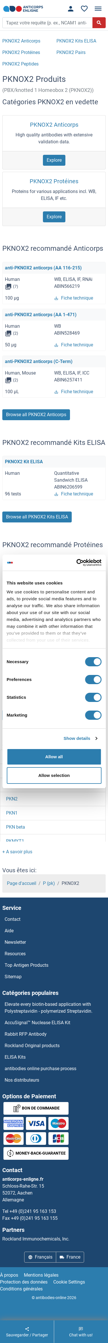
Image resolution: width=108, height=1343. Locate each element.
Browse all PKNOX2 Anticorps (36, 414)
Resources (15, 953)
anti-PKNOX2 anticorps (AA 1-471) (41, 314)
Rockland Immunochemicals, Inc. (35, 1239)
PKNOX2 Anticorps (54, 124)
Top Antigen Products (26, 965)
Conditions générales (21, 1289)
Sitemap (13, 976)
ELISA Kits (15, 1057)
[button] (17, 851)
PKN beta (15, 827)
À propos (9, 1275)
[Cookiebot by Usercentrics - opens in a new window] (76, 562)
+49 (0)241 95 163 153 (33, 1211)
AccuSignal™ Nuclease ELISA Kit (37, 1022)
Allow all (54, 756)
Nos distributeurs (22, 1080)
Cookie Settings (69, 1282)
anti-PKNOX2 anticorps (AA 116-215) (43, 268)
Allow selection (54, 775)
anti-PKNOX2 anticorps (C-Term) (39, 361)
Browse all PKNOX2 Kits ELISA (37, 517)
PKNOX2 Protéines (54, 181)
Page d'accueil (21, 883)
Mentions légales (41, 1275)
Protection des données (24, 1282)
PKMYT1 (15, 841)
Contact (12, 919)
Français (40, 1257)
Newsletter (15, 942)
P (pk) (49, 883)
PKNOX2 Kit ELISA (24, 461)
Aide (9, 930)
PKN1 (12, 813)
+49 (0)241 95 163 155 (34, 1218)
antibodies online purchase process (40, 1068)
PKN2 (12, 799)
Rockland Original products (32, 1045)
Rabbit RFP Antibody (26, 1034)
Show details (77, 738)
